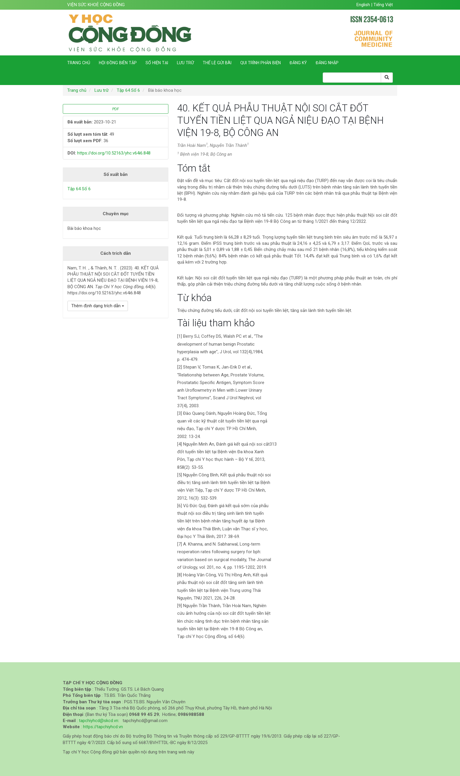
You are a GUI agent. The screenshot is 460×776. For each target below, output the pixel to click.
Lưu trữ (185, 62)
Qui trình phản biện (260, 62)
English (363, 4)
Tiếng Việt (383, 4)
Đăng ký (298, 62)
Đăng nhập (327, 62)
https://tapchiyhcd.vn (103, 726)
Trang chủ (78, 62)
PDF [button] (115, 109)
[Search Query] (352, 77)
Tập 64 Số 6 (128, 90)
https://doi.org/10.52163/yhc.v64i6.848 (113, 153)
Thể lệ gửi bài (217, 62)
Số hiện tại (157, 62)
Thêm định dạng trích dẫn (97, 305)
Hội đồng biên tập (118, 62)
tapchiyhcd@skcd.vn (98, 720)
